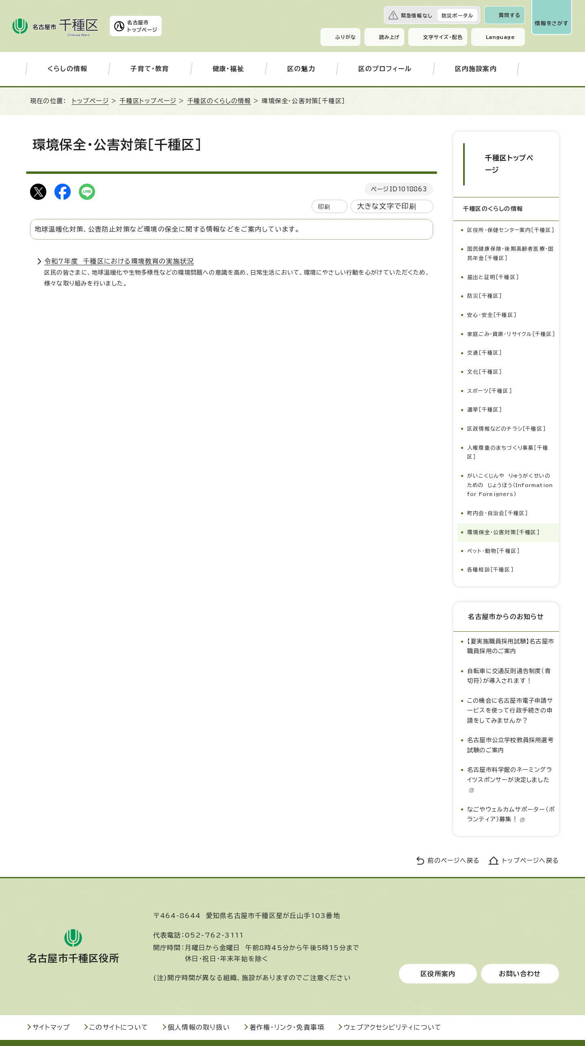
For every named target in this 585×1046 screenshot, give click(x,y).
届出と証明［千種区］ (493, 246)
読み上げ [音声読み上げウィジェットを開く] (389, 37)
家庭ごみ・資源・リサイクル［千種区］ (507, 306)
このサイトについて (118, 1010)
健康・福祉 (228, 68)
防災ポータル (457, 15)
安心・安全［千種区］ (491, 283)
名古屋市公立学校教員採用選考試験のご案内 (510, 727)
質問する (509, 15)
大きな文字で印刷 (387, 206)
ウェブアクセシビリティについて (393, 1010)
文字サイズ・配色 (443, 37)
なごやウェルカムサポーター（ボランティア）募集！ (511, 796)
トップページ (90, 101)
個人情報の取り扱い (199, 1010)
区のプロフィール (385, 68)
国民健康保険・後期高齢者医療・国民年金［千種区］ (510, 223)
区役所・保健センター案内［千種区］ (511, 199)
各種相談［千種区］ (490, 552)
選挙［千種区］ (484, 385)
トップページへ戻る (530, 843)
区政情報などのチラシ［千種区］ (507, 404)
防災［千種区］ (484, 264)
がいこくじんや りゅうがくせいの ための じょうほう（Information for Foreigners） (512, 464)
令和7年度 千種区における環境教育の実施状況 (119, 261)
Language (500, 37)
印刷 (324, 207)
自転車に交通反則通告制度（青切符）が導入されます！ (509, 658)
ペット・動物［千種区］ (493, 533)
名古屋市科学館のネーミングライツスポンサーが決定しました (509, 762)
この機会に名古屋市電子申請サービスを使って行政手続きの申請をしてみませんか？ (510, 693)
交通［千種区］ (484, 329)
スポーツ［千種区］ (489, 367)
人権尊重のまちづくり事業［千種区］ (507, 427)
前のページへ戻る (453, 843)
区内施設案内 (476, 68)
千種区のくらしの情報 (219, 101)
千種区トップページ (147, 101)
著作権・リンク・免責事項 (286, 1010)
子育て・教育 (149, 68)
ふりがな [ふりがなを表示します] (345, 37)
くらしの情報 (67, 68)
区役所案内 (437, 956)
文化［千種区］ (484, 348)
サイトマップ (51, 1010)
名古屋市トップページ (142, 26)
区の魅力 (301, 68)
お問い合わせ (520, 956)
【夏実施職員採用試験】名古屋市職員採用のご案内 (510, 628)
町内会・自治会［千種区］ (497, 496)
